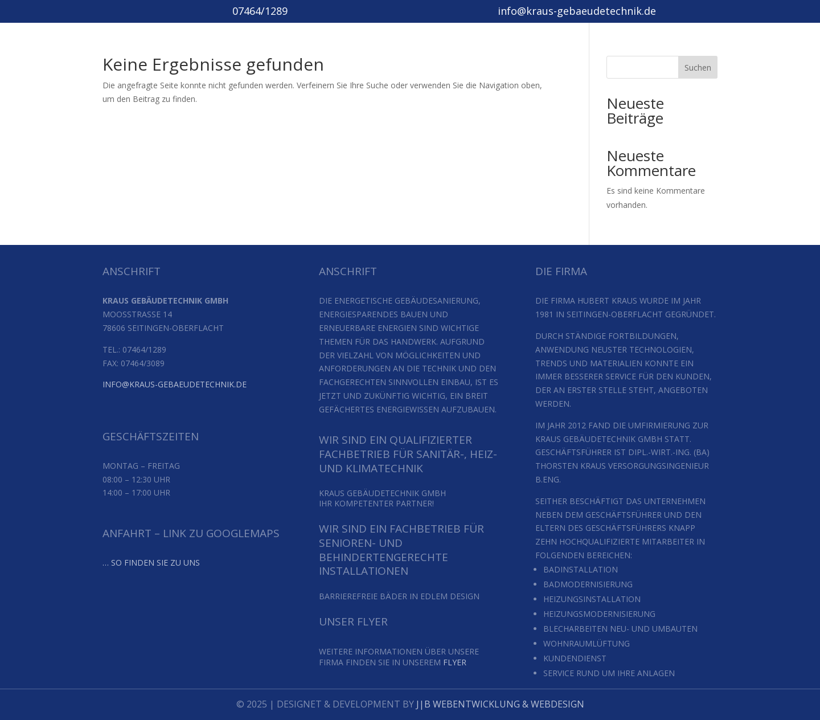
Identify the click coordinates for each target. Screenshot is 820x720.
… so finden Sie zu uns (151, 562)
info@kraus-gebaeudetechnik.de (174, 384)
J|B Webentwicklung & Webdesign (499, 704)
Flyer (454, 662)
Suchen (697, 67)
